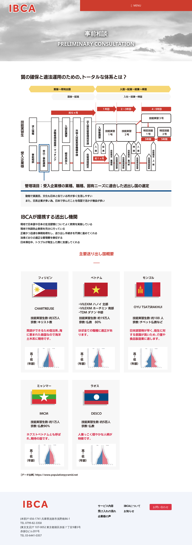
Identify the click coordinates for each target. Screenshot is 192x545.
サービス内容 (105, 506)
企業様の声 (104, 516)
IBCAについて (132, 506)
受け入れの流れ (107, 511)
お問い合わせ (160, 507)
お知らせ (129, 511)
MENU (136, 5)
